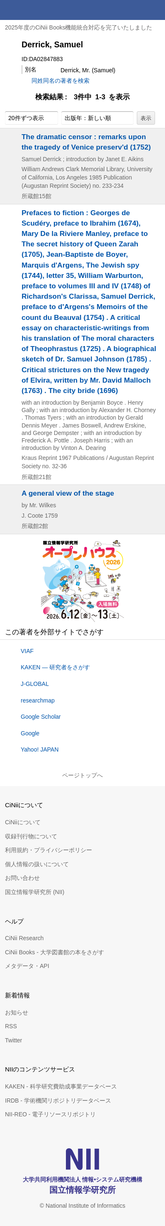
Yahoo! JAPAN (39, 749)
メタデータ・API (27, 966)
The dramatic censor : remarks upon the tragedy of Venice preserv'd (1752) (86, 142)
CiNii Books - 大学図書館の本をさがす (54, 952)
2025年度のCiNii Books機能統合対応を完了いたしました (79, 27)
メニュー (155, 10)
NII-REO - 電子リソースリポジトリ (50, 1114)
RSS (11, 1026)
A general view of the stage (68, 493)
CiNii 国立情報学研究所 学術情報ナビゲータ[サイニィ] (36, 10)
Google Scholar (41, 716)
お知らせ (16, 1012)
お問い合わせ (22, 878)
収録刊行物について (31, 836)
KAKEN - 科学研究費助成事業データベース (61, 1086)
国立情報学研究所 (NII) (34, 892)
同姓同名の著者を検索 (61, 80)
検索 (135, 10)
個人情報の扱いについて (37, 864)
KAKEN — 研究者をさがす (55, 667)
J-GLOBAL (35, 684)
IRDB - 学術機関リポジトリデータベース (58, 1100)
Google (30, 733)
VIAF (27, 651)
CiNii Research (24, 938)
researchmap (38, 700)
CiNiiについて (23, 822)
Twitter (13, 1040)
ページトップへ (82, 775)
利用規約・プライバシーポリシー (48, 850)
